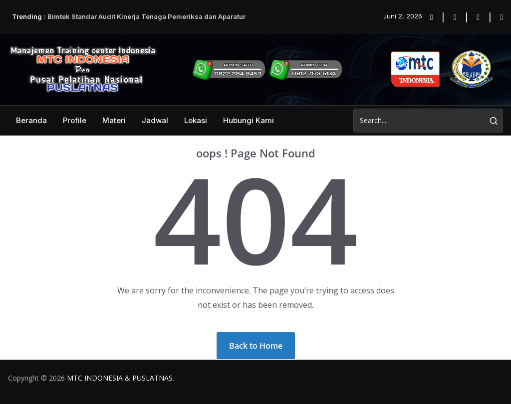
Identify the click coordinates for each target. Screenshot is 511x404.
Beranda (31, 120)
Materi (114, 120)
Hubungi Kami (248, 120)
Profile (74, 120)
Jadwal (155, 120)
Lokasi (195, 120)
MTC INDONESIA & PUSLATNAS (120, 378)
